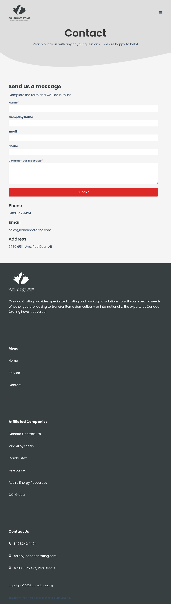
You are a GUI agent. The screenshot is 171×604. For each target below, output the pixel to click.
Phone (13, 146)
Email (14, 132)
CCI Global (17, 494)
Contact (15, 385)
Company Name (21, 117)
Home (13, 360)
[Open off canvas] (160, 12)
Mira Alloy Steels (21, 446)
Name (14, 103)
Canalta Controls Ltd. (25, 434)
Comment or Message (26, 161)
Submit (83, 192)
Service (14, 373)
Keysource (17, 470)
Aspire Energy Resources (28, 482)
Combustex (18, 458)
